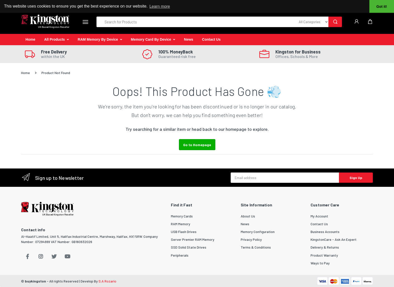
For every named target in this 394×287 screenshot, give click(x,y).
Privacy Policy (251, 239)
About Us (248, 216)
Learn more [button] (160, 6)
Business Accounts (325, 231)
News (188, 39)
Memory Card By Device (151, 39)
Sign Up (356, 178)
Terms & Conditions (256, 247)
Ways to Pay (320, 263)
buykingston (35, 281)
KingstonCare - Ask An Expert (334, 239)
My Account (319, 216)
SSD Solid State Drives (188, 247)
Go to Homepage (197, 145)
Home (30, 39)
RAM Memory (180, 224)
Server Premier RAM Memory (192, 239)
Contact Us (211, 39)
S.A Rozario (107, 281)
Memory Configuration (258, 231)
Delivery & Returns (325, 247)
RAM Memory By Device (98, 39)
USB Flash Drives (183, 231)
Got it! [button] (381, 7)
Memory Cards (182, 216)
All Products (54, 39)
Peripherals (179, 255)
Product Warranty (324, 255)
